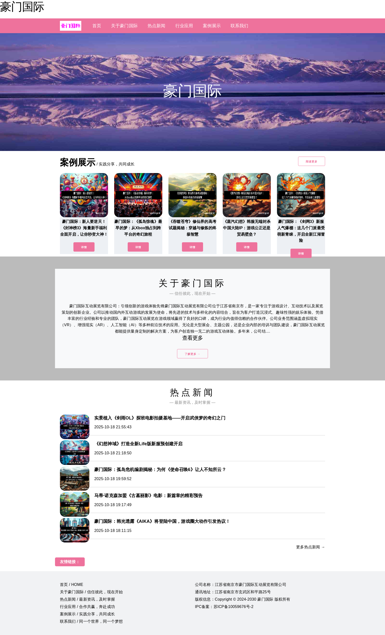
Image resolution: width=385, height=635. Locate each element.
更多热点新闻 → (310, 547)
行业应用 (184, 25)
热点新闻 (156, 25)
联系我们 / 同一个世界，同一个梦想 (91, 621)
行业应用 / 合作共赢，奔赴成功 (87, 607)
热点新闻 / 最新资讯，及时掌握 (87, 599)
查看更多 (192, 338)
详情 (84, 247)
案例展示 (212, 25)
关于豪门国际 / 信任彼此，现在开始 (91, 592)
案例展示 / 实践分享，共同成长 (87, 614)
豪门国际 (22, 6)
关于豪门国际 (124, 25)
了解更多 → (192, 353)
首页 (96, 25)
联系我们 (239, 25)
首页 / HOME (71, 584)
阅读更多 (311, 161)
